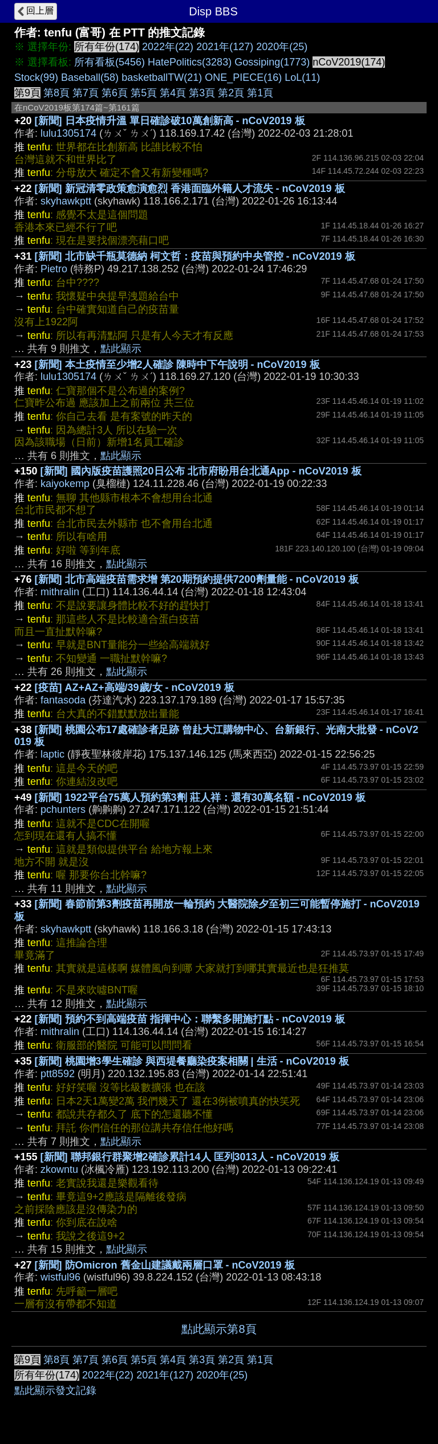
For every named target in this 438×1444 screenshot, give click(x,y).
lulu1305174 (68, 133)
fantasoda (63, 700)
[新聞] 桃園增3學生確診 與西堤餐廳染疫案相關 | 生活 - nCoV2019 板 (192, 1061)
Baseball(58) (90, 77)
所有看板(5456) (109, 62)
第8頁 (56, 93)
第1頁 (260, 93)
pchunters (63, 809)
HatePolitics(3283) (190, 62)
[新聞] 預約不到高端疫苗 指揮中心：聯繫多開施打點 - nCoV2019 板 (190, 1019)
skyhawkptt (65, 201)
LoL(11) (302, 77)
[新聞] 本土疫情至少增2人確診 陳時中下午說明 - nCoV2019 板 (177, 364)
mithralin (59, 592)
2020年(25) (281, 46)
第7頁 (85, 93)
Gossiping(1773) (272, 62)
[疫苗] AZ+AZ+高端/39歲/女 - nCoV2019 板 (134, 687)
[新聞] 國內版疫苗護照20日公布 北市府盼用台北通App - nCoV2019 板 (201, 471)
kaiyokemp (65, 483)
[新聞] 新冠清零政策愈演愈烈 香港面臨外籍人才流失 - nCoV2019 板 (190, 188)
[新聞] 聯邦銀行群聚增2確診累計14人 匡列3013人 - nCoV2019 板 (189, 1157)
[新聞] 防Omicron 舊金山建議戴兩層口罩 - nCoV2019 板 (165, 1265)
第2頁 (231, 93)
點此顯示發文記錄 (55, 1390)
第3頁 (202, 93)
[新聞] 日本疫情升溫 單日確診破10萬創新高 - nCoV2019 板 (170, 120)
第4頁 (173, 93)
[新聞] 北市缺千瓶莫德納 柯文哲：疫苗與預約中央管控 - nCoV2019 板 (195, 256)
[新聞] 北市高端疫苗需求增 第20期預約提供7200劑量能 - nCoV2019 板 (197, 579)
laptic (52, 754)
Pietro (53, 269)
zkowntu (59, 1169)
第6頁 (115, 93)
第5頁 (144, 93)
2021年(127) (224, 46)
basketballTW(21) (161, 77)
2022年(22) (167, 46)
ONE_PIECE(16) (243, 77)
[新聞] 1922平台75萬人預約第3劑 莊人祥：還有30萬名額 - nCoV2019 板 (200, 797)
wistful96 (60, 1277)
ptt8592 (57, 1073)
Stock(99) (36, 77)
